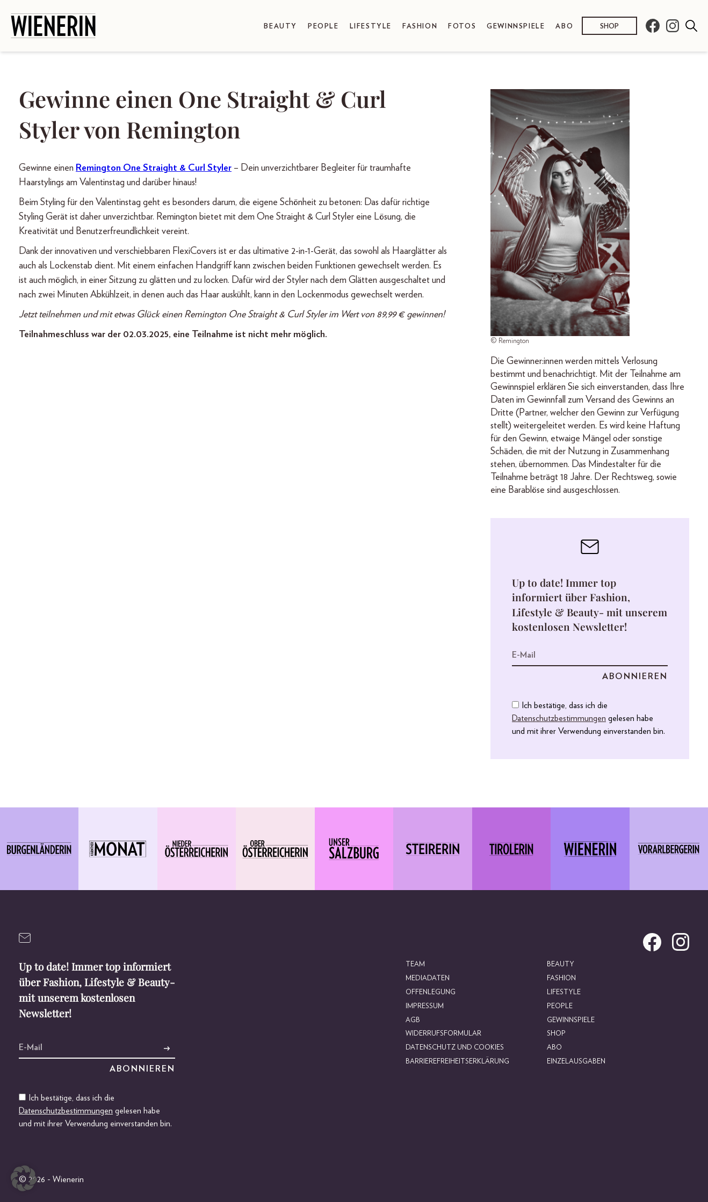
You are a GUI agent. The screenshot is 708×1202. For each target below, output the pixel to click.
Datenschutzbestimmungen (559, 718)
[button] (23, 1178)
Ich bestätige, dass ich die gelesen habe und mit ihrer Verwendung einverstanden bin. (588, 718)
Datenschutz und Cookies (455, 1047)
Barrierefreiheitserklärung (457, 1061)
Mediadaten (428, 978)
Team (415, 964)
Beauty (280, 26)
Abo (564, 26)
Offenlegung (431, 992)
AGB (413, 1020)
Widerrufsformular (443, 1033)
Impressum (425, 1006)
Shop (609, 26)
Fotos (462, 26)
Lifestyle (371, 26)
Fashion (419, 26)
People (323, 26)
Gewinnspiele (516, 26)
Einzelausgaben (576, 1061)
